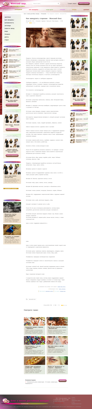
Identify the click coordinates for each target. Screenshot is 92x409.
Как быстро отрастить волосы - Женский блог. (57, 328)
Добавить (62, 380)
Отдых (7, 39)
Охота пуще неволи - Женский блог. (12, 101)
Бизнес (74, 9)
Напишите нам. (63, 291)
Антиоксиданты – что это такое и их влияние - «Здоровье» (33, 347)
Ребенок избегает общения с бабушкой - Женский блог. (12, 151)
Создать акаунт (72, 3)
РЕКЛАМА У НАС (59, 403)
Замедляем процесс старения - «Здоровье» (34, 328)
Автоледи (8, 25)
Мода (6, 31)
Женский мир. (14, 4)
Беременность (9, 22)
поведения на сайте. (49, 291)
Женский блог (32, 299)
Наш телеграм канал (58, 401)
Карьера (62, 9)
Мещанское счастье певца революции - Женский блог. (10, 215)
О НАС (73, 402)
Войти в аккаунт (83, 3)
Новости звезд (9, 28)
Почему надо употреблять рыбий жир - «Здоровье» (33, 367)
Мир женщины (33, 9)
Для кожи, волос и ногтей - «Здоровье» (56, 347)
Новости (73, 399)
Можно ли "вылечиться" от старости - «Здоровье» (56, 367)
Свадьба (7, 34)
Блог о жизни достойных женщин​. (32, 13)
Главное (73, 397)
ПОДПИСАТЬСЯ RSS (76, 403)
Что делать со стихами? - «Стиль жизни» (12, 237)
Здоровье (8, 17)
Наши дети (49, 9)
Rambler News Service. (62, 286)
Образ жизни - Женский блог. (12, 125)
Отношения (18, 9)
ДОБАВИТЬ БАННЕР (11, 188)
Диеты (7, 37)
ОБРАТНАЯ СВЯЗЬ (76, 400)
